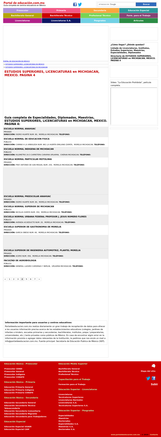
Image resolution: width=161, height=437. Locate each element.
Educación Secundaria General (20, 403)
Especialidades (66, 415)
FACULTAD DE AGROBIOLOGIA (20, 260)
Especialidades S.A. (69, 424)
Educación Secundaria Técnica (19, 405)
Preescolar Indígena (14, 374)
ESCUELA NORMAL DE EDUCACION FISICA (27, 139)
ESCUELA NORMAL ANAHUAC (20, 129)
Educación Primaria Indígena (19, 390)
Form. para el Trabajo (138, 15)
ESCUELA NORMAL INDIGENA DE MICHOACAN (29, 149)
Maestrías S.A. (66, 426)
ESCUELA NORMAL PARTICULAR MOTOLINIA (28, 159)
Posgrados (100, 20)
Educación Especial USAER (17, 426)
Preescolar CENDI (13, 369)
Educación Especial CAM (16, 429)
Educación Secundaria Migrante (20, 414)
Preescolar (22, 10)
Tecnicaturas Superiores (71, 397)
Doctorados (64, 421)
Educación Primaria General (18, 387)
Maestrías (64, 418)
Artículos (138, 20)
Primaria (61, 10)
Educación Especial (138, 10)
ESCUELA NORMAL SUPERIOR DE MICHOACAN (29, 206)
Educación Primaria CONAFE (18, 393)
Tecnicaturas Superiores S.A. (73, 405)
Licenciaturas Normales (71, 400)
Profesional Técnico (100, 15)
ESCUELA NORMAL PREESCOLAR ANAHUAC (27, 196)
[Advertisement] (55, 43)
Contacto (154, 435)
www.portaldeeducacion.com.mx (125, 435)
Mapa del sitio (148, 371)
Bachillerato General (22, 15)
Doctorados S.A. (67, 429)
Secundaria (100, 10)
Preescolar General (14, 371)
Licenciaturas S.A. (61, 20)
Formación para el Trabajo (72, 384)
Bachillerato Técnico (61, 15)
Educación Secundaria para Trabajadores (25, 416)
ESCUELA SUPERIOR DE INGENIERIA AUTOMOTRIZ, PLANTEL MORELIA (42, 250)
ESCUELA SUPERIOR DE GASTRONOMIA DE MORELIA (32, 227)
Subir (154, 384)
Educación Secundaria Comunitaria (22, 411)
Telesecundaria (12, 408)
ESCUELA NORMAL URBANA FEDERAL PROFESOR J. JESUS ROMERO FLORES (45, 216)
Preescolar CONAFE (14, 377)
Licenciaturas (22, 20)
